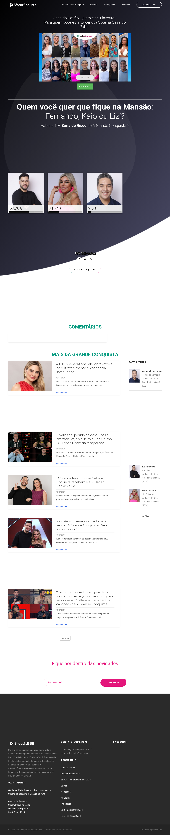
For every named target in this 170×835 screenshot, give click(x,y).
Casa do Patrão (68, 767)
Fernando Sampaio (151, 371)
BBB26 (64, 786)
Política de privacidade (151, 829)
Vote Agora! (85, 86)
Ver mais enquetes (85, 270)
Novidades (126, 5)
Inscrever (113, 682)
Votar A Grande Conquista (73, 5)
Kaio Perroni (148, 466)
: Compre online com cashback (29, 790)
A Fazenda (65, 792)
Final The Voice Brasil (71, 816)
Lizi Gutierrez (149, 490)
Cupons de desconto (17, 801)
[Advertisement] (85, 150)
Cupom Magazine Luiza (19, 805)
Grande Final (149, 5)
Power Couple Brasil (70, 773)
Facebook (120, 742)
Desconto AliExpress (18, 808)
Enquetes (94, 5)
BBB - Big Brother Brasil (72, 810)
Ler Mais (61, 392)
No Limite (65, 798)
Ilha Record (66, 804)
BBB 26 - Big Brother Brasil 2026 (76, 779)
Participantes (109, 5)
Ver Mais (65, 638)
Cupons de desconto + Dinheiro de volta (26, 794)
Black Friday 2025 (16, 812)
